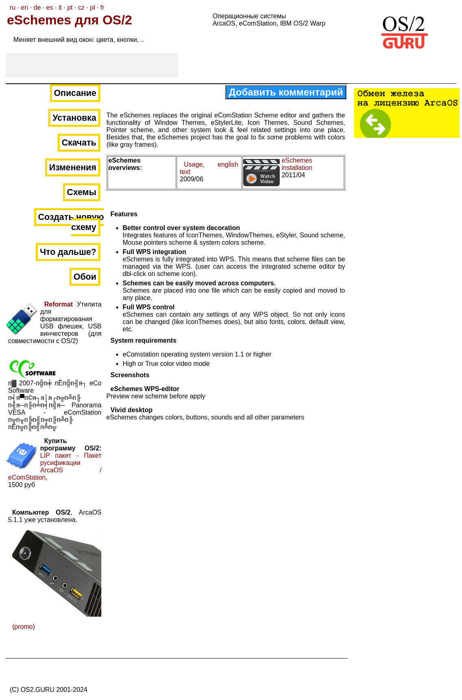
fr (102, 7)
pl (92, 7)
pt (69, 7)
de (37, 7)
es (49, 7)
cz (81, 7)
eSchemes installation (297, 164)
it (60, 7)
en (24, 7)
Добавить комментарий (286, 92)
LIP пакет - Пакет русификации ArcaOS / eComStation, (54, 466)
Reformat (58, 304)
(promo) (23, 626)
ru (12, 7)
